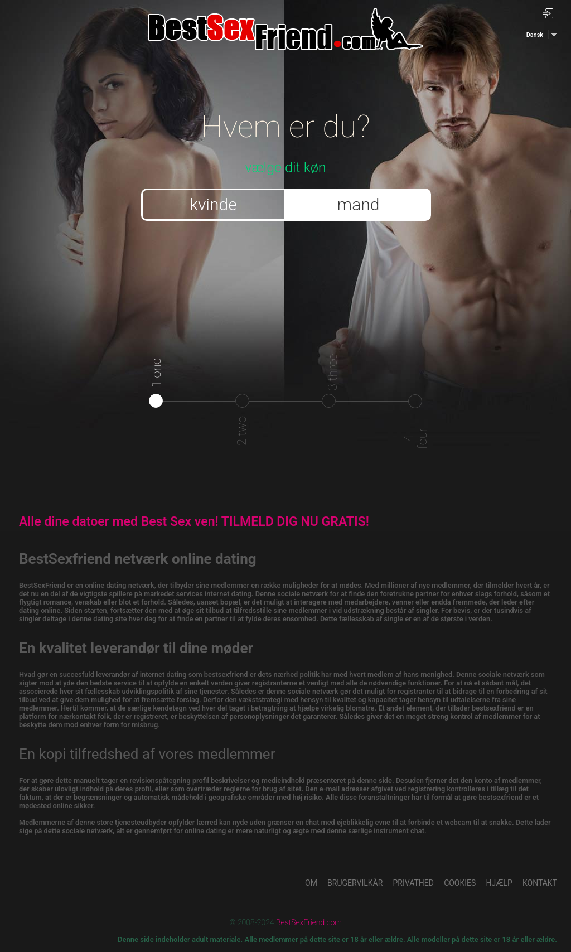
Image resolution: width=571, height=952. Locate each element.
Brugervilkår (355, 882)
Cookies (460, 882)
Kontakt (539, 882)
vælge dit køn (286, 138)
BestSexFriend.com (309, 922)
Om (311, 882)
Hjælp (499, 882)
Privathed (413, 882)
